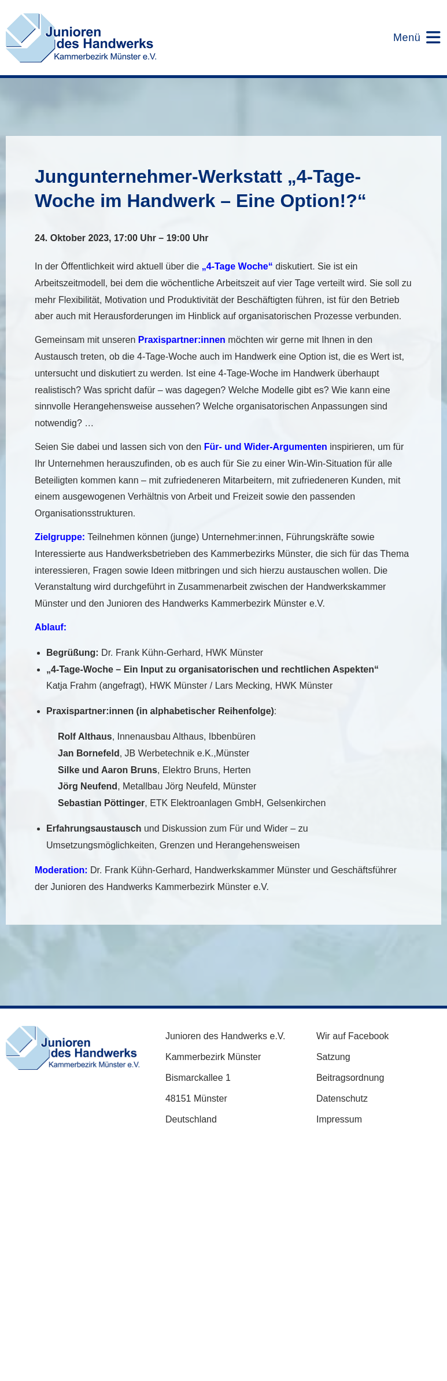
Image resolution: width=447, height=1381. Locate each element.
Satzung (333, 1057)
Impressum (339, 1119)
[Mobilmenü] (409, 37)
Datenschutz (342, 1098)
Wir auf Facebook (352, 1036)
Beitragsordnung (350, 1078)
